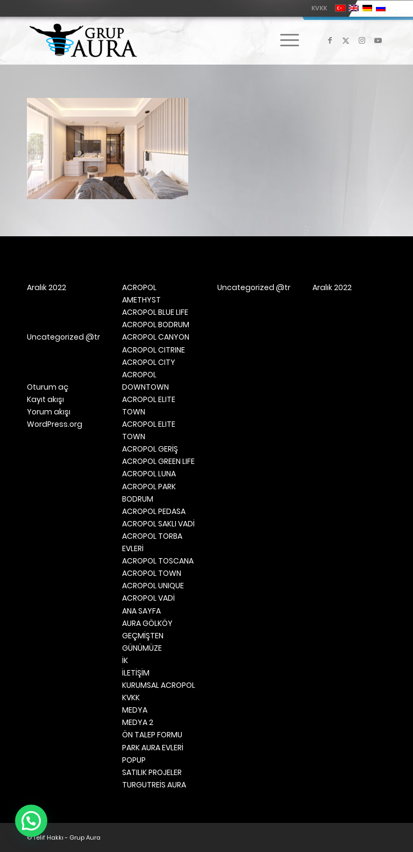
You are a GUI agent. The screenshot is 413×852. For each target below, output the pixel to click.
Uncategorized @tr (63, 337)
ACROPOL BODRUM (155, 324)
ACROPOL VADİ (148, 598)
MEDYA (134, 710)
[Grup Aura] (83, 40)
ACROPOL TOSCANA (158, 560)
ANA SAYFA (141, 610)
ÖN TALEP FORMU (152, 734)
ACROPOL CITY (148, 362)
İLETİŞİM (135, 672)
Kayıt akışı (45, 399)
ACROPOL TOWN (151, 573)
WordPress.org (54, 424)
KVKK (319, 8)
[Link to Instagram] (362, 40)
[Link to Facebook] (330, 40)
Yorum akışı (48, 411)
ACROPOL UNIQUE (153, 585)
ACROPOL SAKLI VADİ (158, 523)
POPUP (134, 760)
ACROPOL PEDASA (154, 511)
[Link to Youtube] (378, 40)
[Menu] (284, 40)
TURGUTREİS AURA (154, 784)
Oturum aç (47, 387)
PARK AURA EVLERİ (152, 747)
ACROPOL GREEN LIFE (158, 461)
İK (125, 660)
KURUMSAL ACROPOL (158, 685)
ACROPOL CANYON (155, 337)
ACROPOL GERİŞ (150, 448)
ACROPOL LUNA (149, 473)
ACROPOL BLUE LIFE (155, 312)
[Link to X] (346, 40)
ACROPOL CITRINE (153, 349)
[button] (31, 821)
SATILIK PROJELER (152, 772)
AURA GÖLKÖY (147, 623)
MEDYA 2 (137, 722)
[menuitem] (316, 8)
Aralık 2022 (46, 287)
